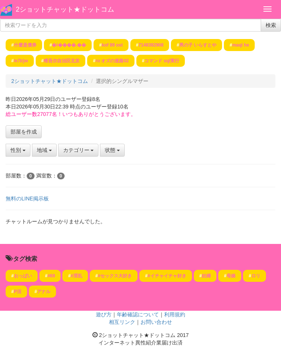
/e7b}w (21, 60)
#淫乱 (76, 275)
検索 (271, 25)
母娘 (231, 275)
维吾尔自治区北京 (62, 60)
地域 (44, 150)
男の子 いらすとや (197, 45)
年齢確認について (138, 314)
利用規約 (174, 314)
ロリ (255, 275)
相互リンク (122, 322)
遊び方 (104, 314)
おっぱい (23, 275)
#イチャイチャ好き (167, 275)
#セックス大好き (115, 275)
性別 (18, 150)
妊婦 (206, 275)
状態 (112, 150)
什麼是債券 (25, 45)
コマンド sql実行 (161, 60)
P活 (17, 291)
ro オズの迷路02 (112, 60)
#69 (51, 275)
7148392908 (150, 45)
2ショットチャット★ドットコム (65, 9)
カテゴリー (78, 150)
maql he (240, 45)
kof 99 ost (112, 45)
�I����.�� (69, 45)
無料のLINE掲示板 (27, 199)
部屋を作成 (24, 132)
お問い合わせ (156, 322)
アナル (43, 291)
